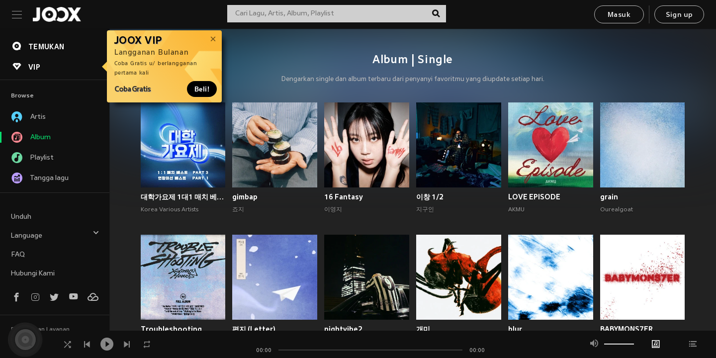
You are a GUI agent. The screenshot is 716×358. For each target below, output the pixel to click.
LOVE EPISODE (534, 197)
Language (55, 234)
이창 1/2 (430, 197)
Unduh (21, 217)
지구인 (425, 209)
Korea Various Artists (169, 209)
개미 (423, 329)
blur (515, 329)
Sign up (679, 15)
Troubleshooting (171, 329)
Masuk (619, 15)
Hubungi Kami (33, 273)
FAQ (18, 255)
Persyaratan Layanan (40, 329)
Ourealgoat (616, 209)
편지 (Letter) (253, 329)
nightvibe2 (343, 329)
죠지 (238, 209)
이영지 (333, 209)
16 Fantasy (343, 197)
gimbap (245, 197)
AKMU (516, 209)
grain (609, 197)
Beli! (201, 89)
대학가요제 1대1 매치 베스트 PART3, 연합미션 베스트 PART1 (183, 197)
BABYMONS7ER (626, 329)
